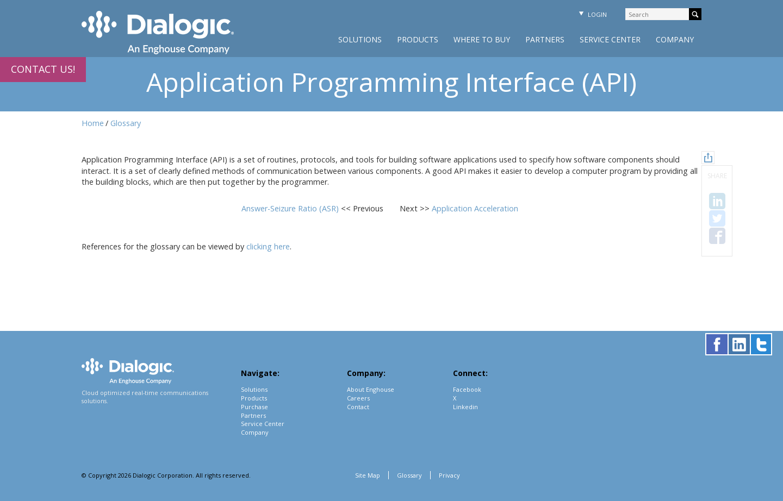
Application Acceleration (475, 208)
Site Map (367, 475)
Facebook (467, 389)
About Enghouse (370, 389)
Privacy (449, 475)
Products (417, 39)
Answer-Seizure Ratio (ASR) (291, 208)
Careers (358, 398)
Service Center (610, 39)
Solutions (360, 39)
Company (675, 39)
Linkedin (465, 407)
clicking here (268, 246)
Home (93, 123)
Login (591, 14)
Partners (544, 39)
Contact (358, 407)
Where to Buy (481, 39)
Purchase (254, 407)
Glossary (125, 123)
